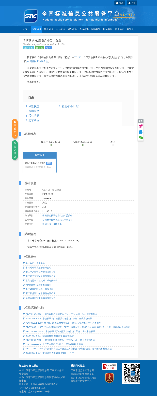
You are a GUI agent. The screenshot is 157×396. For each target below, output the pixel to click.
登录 (119, 3)
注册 (132, 3)
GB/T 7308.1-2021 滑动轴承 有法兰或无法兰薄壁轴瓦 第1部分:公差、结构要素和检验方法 (67, 348)
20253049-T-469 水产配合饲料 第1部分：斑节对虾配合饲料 (53, 344)
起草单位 (34, 120)
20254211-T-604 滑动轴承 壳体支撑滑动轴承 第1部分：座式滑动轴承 (57, 318)
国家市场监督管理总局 (82, 370)
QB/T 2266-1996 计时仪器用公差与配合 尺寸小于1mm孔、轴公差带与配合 (60, 314)
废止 (112, 142)
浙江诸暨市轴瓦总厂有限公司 (38, 289)
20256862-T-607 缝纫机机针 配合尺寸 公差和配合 (48, 335)
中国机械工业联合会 (37, 61)
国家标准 (36, 29)
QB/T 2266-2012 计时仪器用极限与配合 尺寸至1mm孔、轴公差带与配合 (59, 340)
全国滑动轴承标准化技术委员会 (57, 215)
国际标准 (96, 29)
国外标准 (107, 29)
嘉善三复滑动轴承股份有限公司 (39, 297)
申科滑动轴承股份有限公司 (37, 267)
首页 (24, 29)
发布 (51, 142)
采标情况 (34, 115)
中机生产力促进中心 (34, 263)
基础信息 (34, 111)
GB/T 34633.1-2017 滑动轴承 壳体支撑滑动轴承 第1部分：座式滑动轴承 (59, 331)
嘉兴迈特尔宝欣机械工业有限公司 (40, 280)
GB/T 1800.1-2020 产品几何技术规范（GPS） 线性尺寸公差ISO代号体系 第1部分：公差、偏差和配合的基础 (76, 327)
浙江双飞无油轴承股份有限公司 (39, 276)
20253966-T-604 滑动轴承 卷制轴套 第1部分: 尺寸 (48, 353)
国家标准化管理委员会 (82, 374)
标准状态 (34, 106)
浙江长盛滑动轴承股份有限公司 (39, 293)
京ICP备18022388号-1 (39, 391)
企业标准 (84, 29)
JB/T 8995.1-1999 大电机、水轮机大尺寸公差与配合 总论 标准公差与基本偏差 (62, 323)
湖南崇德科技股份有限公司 (37, 285)
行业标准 (48, 29)
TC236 (77, 57)
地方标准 (60, 29)
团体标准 (72, 29)
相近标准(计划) (70, 106)
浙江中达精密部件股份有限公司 (39, 272)
